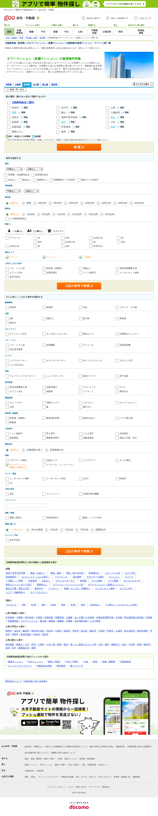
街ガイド (92, 777)
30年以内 (139, 203)
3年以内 (42, 203)
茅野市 (15, 634)
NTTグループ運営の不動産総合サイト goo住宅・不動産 (29, 10)
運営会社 (105, 787)
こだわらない (17, 529)
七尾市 (101, 631)
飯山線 (43, 621)
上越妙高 (115, 112)
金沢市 (17, 631)
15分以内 (93, 214)
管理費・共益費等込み (19, 174)
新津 (59, 644)
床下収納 (124, 376)
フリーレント (52, 494)
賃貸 (95, 661)
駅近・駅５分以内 (75, 573)
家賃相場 (61, 666)
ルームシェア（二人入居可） (36, 577)
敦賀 (63, 131)
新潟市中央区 (37, 631)
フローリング (89, 387)
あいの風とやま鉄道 (84, 617)
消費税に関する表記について (63, 753)
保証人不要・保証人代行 (17, 588)
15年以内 (89, 203)
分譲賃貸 (32, 580)
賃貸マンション (70, 759)
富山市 (84, 631)
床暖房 (49, 391)
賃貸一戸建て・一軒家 (53, 759)
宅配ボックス (52, 402)
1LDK (33, 604)
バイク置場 (112, 580)
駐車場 (83, 580)
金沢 (124, 644)
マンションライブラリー (20, 666)
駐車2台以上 (89, 418)
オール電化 (125, 460)
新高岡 (15, 122)
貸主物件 (77, 577)
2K (122, 238)
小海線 (19, 617)
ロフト (123, 387)
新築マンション (15, 661)
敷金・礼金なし (37, 573)
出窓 (12, 407)
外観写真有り (52, 517)
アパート (14, 257)
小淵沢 (41, 644)
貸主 (12, 494)
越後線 (52, 621)
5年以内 (57, 203)
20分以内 (109, 214)
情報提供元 (120, 746)
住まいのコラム (105, 777)
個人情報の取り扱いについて (37, 753)
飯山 (63, 112)
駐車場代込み (41, 174)
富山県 (45, 84)
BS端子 (123, 478)
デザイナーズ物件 (18, 460)
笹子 (14, 648)
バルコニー (88, 402)
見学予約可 (15, 277)
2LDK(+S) (70, 242)
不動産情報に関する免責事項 (35, 681)
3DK (123, 242)
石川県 (36, 84)
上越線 (69, 617)
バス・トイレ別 (17, 268)
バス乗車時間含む (18, 218)
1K (38, 238)
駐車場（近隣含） (55, 268)
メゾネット (88, 391)
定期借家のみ (57, 449)
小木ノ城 (50, 644)
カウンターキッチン (56, 360)
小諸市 (58, 631)
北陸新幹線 (13, 621)
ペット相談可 (89, 272)
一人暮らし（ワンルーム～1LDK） (121, 604)
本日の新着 (37, 529)
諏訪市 (93, 631)
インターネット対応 (56, 478)
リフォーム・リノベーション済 (68, 584)
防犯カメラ (88, 334)
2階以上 (87, 268)
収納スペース (89, 376)
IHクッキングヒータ (92, 360)
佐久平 (64, 107)
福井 (107, 644)
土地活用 (40, 771)
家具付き (124, 391)
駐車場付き (94, 573)
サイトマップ (94, 787)
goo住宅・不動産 (9, 746)
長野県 (9, 84)
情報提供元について (13, 681)
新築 (29, 203)
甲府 (33, 644)
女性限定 (124, 433)
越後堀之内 (23, 648)
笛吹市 (45, 634)
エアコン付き (16, 272)
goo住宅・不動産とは (34, 746)
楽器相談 (14, 438)
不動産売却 (29, 771)
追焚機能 (50, 345)
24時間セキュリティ (129, 334)
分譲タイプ (51, 460)
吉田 (7, 648)
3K (94, 242)
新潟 (66, 644)
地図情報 (136, 777)
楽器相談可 (11, 577)
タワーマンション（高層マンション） (106, 584)
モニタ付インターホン (57, 334)
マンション (51, 257)
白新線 (149, 617)
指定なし (15, 203)
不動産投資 (125, 661)
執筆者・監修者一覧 (122, 777)
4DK (67, 246)
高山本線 (29, 617)
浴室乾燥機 (125, 345)
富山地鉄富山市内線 (134, 617)
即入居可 (50, 433)
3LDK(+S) (14, 246)
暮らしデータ (76, 666)
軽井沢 (15, 107)
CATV (85, 478)
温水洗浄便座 (16, 349)
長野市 (8, 631)
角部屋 (123, 318)
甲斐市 (110, 631)
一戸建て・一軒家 (14, 580)
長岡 (33, 648)
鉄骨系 (49, 307)
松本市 (36, 634)
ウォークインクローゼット (22, 376)
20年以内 (106, 203)
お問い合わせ (81, 787)
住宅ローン (103, 765)
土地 (86, 661)
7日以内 (84, 529)
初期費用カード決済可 (64, 180)
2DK (39, 242)
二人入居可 (88, 433)
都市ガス (87, 407)
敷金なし (27, 180)
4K (38, 246)
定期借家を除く (35, 449)
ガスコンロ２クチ (132, 580)
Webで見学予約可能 (15, 573)
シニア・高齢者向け (15, 592)
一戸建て (87, 257)
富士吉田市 (129, 631)
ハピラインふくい (29, 621)
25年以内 (122, 203)
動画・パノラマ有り (92, 517)
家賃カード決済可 (89, 180)
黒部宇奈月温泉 (69, 117)
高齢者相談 (88, 438)
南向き (13, 322)
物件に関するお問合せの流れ (101, 746)
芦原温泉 (66, 126)
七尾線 (39, 617)
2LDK (53, 604)
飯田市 (26, 631)
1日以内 (54, 529)
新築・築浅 (55, 573)
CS (11, 483)
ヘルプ (70, 787)
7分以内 (61, 214)
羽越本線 (59, 617)
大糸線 (119, 617)
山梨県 (18, 84)
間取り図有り (16, 517)
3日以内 (69, 529)
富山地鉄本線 (81, 621)
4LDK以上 (98, 246)
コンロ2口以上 (17, 365)
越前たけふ (17, 131)
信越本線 (48, 617)
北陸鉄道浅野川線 (104, 617)
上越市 (119, 631)
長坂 (139, 644)
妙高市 (67, 631)
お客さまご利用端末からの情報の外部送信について (66, 746)
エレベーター (16, 402)
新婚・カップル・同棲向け (77, 588)
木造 (85, 307)
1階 (11, 318)
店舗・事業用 (108, 661)
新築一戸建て (54, 661)
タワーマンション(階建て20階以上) (18, 466)
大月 (27, 644)
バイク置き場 (126, 418)
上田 (113, 107)
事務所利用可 (52, 438)
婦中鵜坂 (9, 644)
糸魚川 (15, 117)
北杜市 (49, 631)
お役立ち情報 (8, 776)
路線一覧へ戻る (15, 89)
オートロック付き (18, 334)
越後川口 (115, 644)
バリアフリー (89, 460)
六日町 (132, 644)
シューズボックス (55, 376)
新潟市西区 (142, 631)
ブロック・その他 (128, 307)
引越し (33, 777)
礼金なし (12, 180)
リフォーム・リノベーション (60, 464)
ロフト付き (130, 573)
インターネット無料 (129, 272)
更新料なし (42, 180)
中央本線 (9, 617)
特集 (26, 777)
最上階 (86, 318)
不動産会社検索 (44, 666)
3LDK (73, 604)
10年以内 (73, 203)
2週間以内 (100, 529)
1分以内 (31, 214)
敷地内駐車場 (52, 418)
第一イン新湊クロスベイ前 (83, 644)
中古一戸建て (72, 661)
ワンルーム (15, 237)
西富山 (19, 644)
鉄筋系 (13, 307)
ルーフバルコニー (128, 402)
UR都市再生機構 (91, 494)
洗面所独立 (51, 272)
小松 (113, 122)
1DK (67, 238)
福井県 (54, 84)
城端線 (60, 621)
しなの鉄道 (95, 621)
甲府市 (75, 631)
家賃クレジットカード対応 (19, 584)
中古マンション (35, 661)
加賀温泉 (16, 126)
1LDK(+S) (98, 238)
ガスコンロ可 (126, 360)
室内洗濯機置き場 (128, 268)
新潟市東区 (26, 634)
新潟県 (27, 84)
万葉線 (69, 621)
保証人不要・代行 (128, 438)
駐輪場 (13, 422)
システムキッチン (18, 360)
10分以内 (77, 214)
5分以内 (46, 214)
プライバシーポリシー (56, 787)
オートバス (88, 345)
